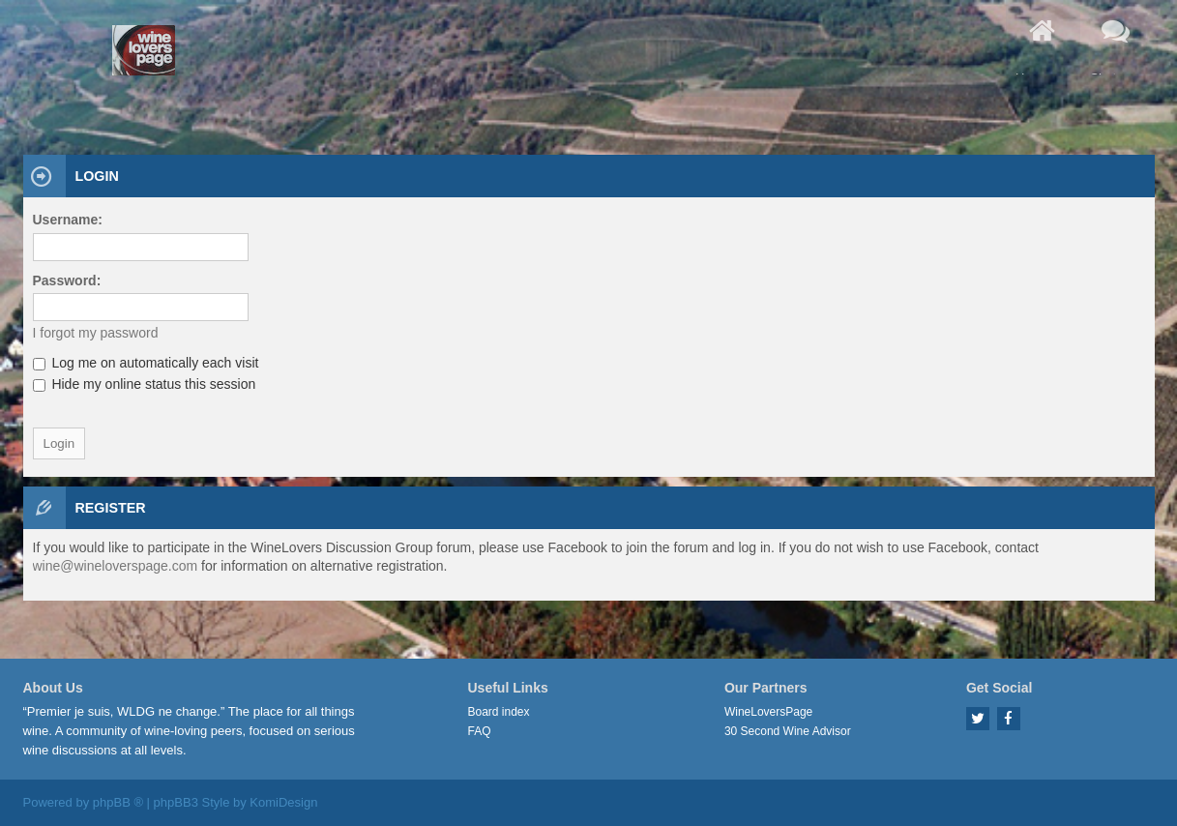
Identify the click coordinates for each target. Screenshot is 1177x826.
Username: (68, 219)
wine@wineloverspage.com (115, 566)
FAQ (479, 731)
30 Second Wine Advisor (787, 731)
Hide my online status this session (144, 384)
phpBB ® (118, 802)
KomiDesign (283, 802)
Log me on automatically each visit (146, 362)
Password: (67, 280)
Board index (499, 712)
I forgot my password (96, 332)
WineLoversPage (768, 712)
